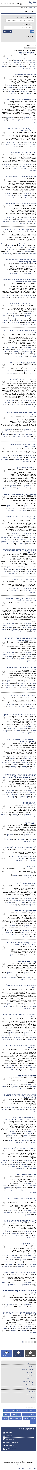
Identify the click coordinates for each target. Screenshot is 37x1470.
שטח (13, 1410)
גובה (13, 1414)
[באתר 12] (28, 1035)
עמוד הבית (32, 8)
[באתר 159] (19, 349)
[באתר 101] (20, 247)
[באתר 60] (27, 251)
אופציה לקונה (30, 823)
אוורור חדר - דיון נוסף (27, 53)
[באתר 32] (26, 764)
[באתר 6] (12, 1282)
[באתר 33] (28, 758)
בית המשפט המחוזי (19, 334)
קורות (24, 1414)
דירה (26, 1410)
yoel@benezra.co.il (11, 1449)
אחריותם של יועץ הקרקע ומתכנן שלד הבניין (20, 986)
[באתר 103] (15, 875)
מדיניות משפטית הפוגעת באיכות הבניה (20, 1272)
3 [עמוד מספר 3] (28, 1342)
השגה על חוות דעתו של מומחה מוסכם (20, 1221)
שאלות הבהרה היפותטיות (25, 75)
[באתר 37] (27, 93)
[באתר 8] (19, 1162)
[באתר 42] (14, 533)
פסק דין (32, 1410)
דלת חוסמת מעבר (28, 1244)
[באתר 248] (12, 354)
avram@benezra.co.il (12, 1442)
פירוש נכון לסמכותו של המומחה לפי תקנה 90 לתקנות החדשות (21, 943)
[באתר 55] (10, 195)
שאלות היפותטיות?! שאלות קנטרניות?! (20, 177)
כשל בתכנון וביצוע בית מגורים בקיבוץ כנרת (21, 668)
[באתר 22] (33, 537)
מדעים (32, 1400)
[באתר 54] (28, 541)
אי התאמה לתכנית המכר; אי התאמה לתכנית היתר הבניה (21, 740)
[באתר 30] (28, 120)
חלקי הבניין (30, 1372)
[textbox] (19, 21)
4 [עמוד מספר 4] (25, 1342)
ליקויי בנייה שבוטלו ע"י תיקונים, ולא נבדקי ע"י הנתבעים (22, 129)
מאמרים (30, 17)
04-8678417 (9, 1432)
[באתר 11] (13, 486)
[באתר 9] (9, 1136)
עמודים (7, 1414)
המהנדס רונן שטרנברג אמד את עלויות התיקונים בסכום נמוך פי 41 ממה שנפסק (19, 776)
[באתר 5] (22, 932)
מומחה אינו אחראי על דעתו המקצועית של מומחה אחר (20, 1096)
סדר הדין (31, 1363)
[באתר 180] (17, 60)
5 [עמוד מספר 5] (22, 1342)
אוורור (33, 1422)
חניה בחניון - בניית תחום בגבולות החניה (20, 229)
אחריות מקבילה (29, 803)
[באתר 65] (33, 62)
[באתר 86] (9, 85)
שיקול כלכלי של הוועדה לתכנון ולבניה (20, 100)
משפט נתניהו (30, 866)
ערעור (6, 1410)
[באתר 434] (19, 219)
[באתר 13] (21, 245)
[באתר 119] (9, 251)
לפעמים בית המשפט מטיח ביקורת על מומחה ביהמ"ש (20, 1046)
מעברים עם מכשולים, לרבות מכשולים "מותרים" (20, 517)
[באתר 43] (16, 352)
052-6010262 (10, 1439)
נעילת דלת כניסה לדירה (26, 883)
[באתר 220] (27, 58)
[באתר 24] (29, 508)
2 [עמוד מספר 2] (31, 1342)
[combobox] (20, 20)
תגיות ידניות (30, 1394)
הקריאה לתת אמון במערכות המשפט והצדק (21, 1199)
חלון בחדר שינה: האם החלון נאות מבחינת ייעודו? (22, 445)
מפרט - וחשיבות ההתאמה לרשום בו (21, 362)
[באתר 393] (32, 66)
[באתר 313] (32, 253)
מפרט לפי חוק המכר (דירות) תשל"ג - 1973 (21, 414)
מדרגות (26, 1418)
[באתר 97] (10, 118)
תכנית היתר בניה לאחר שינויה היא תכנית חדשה (19, 1015)
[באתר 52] (6, 164)
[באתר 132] (11, 1166)
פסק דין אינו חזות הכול (27, 1076)
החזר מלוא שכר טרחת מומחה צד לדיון (20, 715)
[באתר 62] (10, 245)
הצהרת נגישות (31, 1468)
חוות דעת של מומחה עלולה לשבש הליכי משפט (19, 1292)
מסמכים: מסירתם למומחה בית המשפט (20, 494)
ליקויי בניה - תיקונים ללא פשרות (23, 379)
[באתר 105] (14, 455)
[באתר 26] (24, 539)
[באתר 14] (5, 144)
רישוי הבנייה (30, 1385)
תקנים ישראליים (29, 1382)
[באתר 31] (28, 60)
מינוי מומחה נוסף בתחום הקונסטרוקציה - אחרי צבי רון (19, 551)
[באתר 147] (7, 219)
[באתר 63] (26, 1136)
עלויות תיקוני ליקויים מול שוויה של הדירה (19, 1313)
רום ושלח (32, 1414)
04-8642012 (9, 1436)
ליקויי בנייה (31, 1379)
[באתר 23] (5, 457)
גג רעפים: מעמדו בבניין (26, 468)
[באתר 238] (15, 120)
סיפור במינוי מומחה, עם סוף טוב (22, 695)
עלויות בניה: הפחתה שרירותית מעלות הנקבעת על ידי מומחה (21, 261)
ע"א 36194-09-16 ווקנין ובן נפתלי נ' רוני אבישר (20, 331)
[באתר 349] (18, 89)
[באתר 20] (17, 62)
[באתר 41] (33, 1212)
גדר (19, 1414)
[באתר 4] (8, 932)
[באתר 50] (13, 168)
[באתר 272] (10, 58)
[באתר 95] (15, 221)
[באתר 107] (12, 318)
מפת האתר (20, 1468)
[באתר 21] (11, 508)
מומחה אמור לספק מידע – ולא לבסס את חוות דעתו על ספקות (20, 599)
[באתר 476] (14, 93)
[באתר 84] (8, 539)
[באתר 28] (11, 91)
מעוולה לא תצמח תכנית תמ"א (23, 152)
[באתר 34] (22, 64)
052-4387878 (10, 1445)
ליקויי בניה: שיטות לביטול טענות (23, 303)
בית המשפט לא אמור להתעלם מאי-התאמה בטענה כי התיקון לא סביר (20, 1119)
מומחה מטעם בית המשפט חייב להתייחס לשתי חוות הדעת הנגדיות (19, 281)
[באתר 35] (4, 243)
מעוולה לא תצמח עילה (26, 1175)
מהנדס (19, 1410)
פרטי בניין (31, 1375)
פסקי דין (21, 17)
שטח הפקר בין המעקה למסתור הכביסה (19, 1148)
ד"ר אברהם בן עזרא (16, 55)
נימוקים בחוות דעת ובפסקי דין (24, 579)
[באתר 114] (23, 324)
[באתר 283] (26, 68)
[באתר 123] (20, 66)
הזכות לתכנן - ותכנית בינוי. (25, 911)
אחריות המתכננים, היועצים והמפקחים (20, 204)
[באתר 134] (32, 144)
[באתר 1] (27, 1215)
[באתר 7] (33, 320)
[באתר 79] (12, 249)
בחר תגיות (29, 36)
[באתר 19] (24, 762)
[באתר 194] (10, 371)
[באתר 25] (9, 64)
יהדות (33, 1397)
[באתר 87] (28, 221)
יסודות (33, 1418)
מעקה (5, 1418)
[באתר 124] (5, 432)
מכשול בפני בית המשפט (26, 961)
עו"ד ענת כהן (21, 947)
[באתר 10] (19, 320)
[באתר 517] (28, 146)
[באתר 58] (10, 87)
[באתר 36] (28, 1133)
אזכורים (32, 1391)
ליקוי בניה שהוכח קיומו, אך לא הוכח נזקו (19, 847)
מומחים (32, 1366)
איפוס (32, 31)
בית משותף (31, 1388)
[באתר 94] (17, 537)
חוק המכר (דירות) (28, 1369)
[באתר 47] (25, 318)
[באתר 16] (16, 316)
